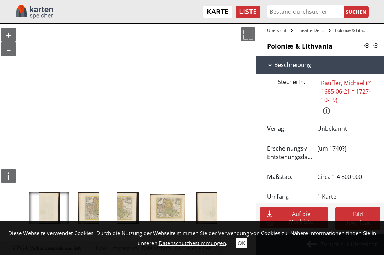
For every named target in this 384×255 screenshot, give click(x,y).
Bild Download (358, 218)
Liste (248, 11)
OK (241, 242)
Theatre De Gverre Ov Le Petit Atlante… (312, 30)
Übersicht (276, 30)
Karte (217, 11)
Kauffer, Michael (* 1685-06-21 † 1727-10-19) (346, 91)
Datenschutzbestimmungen (192, 242)
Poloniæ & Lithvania (352, 30)
